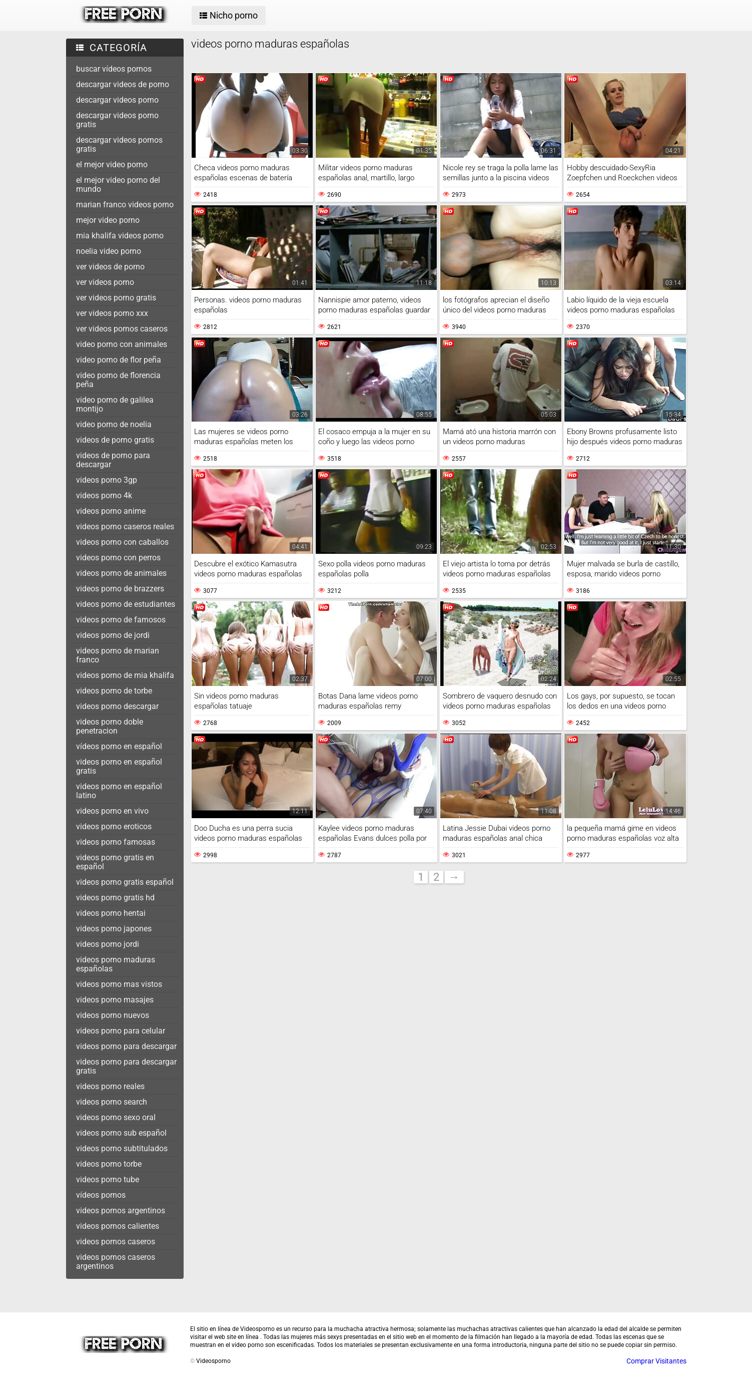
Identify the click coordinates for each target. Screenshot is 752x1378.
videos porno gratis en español (115, 862)
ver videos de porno (110, 266)
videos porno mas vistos (119, 984)
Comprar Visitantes (656, 1361)
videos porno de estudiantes (125, 604)
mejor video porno (108, 220)
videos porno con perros (118, 557)
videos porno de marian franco (117, 655)
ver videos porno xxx (112, 313)
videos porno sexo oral (116, 1117)
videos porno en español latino (119, 791)
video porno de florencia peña (118, 380)
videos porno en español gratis (119, 766)
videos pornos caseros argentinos (115, 1261)
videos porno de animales (121, 573)
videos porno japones (114, 928)
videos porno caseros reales (125, 526)
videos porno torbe (109, 1164)
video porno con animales (121, 344)
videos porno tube (107, 1179)
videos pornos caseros (115, 1241)
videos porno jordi (107, 944)
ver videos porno (105, 282)
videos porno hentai (111, 913)
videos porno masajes (115, 999)
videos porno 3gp (106, 480)
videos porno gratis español (125, 882)
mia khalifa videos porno (120, 235)
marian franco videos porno (125, 204)
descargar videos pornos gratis (119, 144)
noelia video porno (108, 251)
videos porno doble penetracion (109, 726)
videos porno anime (111, 511)
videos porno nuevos (112, 1015)
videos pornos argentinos (120, 1210)
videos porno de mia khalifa (125, 675)
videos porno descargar (117, 706)
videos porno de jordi (113, 635)
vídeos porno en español (119, 746)
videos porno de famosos (121, 619)
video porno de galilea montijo (115, 404)
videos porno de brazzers (120, 588)
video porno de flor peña (118, 360)
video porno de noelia (114, 424)
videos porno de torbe (114, 691)
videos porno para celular (120, 1031)
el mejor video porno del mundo (118, 184)
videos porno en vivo (112, 811)
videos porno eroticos (114, 826)
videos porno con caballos (122, 542)
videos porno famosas (115, 842)
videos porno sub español (121, 1133)
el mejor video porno (112, 164)
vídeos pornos (101, 1195)
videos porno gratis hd (115, 897)
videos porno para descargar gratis (126, 1066)
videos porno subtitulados (122, 1148)
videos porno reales (110, 1086)
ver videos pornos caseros (122, 328)
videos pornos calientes (117, 1226)
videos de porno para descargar (113, 460)
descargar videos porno (117, 100)
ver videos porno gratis (116, 297)
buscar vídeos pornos (114, 69)
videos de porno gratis (115, 440)
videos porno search (111, 1102)
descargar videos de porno (122, 84)
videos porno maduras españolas (115, 964)
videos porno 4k (104, 495)
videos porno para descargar (126, 1046)
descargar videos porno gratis (117, 120)
